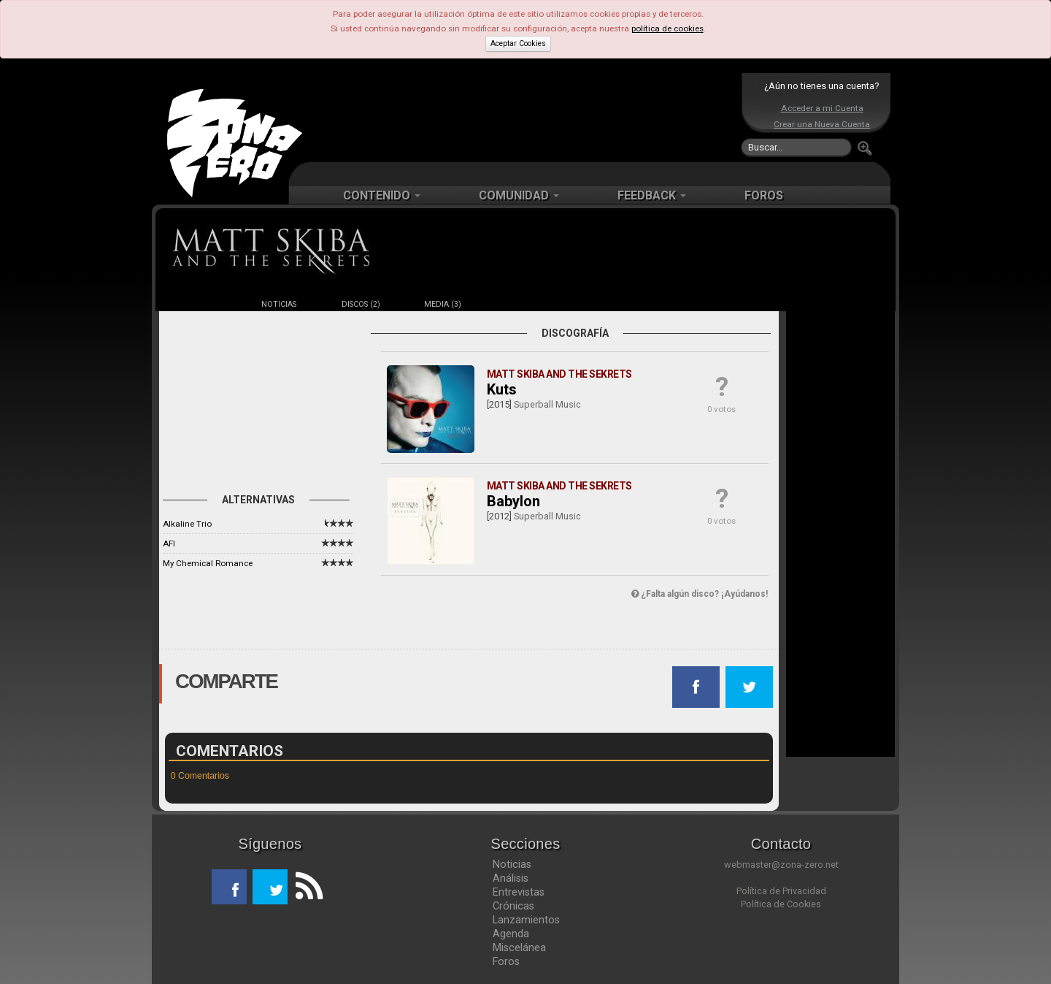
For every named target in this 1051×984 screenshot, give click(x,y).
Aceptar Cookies (518, 43)
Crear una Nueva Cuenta (822, 124)
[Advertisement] (522, 116)
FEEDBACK (651, 195)
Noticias (512, 864)
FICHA (197, 304)
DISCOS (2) (361, 304)
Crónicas (513, 906)
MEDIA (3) (442, 304)
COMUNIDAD (519, 195)
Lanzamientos (526, 920)
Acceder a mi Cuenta (822, 108)
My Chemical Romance (208, 563)
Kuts (502, 389)
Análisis (510, 878)
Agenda (511, 933)
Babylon (513, 501)
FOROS (763, 195)
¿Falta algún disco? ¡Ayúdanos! (699, 594)
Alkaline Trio (187, 524)
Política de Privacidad (781, 890)
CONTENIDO (381, 195)
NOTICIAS (278, 304)
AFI (169, 543)
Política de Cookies (781, 904)
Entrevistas (518, 892)
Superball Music (547, 404)
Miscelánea (519, 947)
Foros (506, 961)
